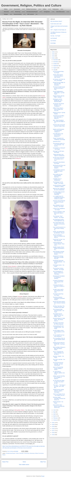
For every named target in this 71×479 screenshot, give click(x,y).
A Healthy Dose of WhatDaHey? (57, 179)
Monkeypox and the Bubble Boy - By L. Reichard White (58, 100)
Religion (6, 14)
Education (6, 11)
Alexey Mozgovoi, (12, 266)
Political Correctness (31, 9)
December (55, 59)
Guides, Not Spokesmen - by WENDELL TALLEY (59, 232)
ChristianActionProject (32, 11)
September (56, 65)
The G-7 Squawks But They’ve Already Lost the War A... (58, 353)
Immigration (47, 11)
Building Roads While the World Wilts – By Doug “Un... (59, 344)
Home (24, 461)
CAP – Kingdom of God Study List (58, 29)
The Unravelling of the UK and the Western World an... (59, 339)
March (54, 416)
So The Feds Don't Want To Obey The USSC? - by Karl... (58, 382)
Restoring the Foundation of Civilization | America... (59, 277)
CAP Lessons (30, 14)
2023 (53, 56)
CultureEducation (60, 11)
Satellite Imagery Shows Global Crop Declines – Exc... (59, 248)
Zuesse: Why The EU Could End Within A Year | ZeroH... (58, 76)
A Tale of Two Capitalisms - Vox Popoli (59, 209)
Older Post (43, 461)
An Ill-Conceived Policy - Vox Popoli (58, 72)
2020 (53, 424)
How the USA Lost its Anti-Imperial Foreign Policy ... (59, 126)
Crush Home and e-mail (55, 23)
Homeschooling (17, 14)
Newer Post (5, 461)
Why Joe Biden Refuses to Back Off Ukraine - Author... (59, 348)
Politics (6, 9)
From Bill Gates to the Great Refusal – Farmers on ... (58, 135)
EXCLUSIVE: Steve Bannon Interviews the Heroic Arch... (58, 406)
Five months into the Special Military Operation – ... (57, 175)
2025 (53, 52)
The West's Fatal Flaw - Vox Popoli (58, 294)
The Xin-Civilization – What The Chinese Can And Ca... (59, 236)
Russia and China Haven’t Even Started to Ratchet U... (59, 303)
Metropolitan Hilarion (19, 410)
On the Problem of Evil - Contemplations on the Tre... (58, 332)
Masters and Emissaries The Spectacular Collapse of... (58, 130)
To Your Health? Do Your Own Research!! (58, 335)
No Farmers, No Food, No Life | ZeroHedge (59, 80)
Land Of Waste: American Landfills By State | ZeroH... (59, 171)
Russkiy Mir (18, 158)
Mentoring (17, 11)
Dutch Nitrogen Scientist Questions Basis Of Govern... (58, 253)
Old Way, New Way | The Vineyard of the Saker (58, 307)
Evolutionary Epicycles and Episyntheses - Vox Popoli (59, 262)
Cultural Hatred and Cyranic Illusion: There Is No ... (58, 244)
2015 (53, 434)
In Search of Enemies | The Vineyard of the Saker (58, 282)
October (55, 63)
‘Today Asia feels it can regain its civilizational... (59, 155)
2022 (53, 58)
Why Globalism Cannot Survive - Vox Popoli (58, 206)
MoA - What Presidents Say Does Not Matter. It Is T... (59, 121)
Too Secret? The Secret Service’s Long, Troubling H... (58, 105)
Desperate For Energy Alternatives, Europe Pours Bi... (58, 257)
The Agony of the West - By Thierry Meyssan (58, 323)
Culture (44, 9)
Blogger (42, 476)
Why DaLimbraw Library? (56, 21)
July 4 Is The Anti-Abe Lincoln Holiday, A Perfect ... (58, 368)
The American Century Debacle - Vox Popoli (58, 269)
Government (17, 9)
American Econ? (57, 141)
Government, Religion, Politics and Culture (31, 5)
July (54, 69)
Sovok (6, 148)
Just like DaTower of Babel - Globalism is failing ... (59, 186)
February (55, 418)
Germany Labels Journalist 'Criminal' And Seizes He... (59, 398)
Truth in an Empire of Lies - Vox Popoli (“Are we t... (59, 394)
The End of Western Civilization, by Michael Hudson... (59, 298)
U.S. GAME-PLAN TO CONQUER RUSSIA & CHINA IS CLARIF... (58, 197)
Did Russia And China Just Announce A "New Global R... (59, 166)
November (55, 61)
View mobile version (24, 464)
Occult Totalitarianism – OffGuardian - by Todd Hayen (58, 93)
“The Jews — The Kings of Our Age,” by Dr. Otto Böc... (59, 386)
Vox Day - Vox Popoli (55, 35)
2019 (53, 426)
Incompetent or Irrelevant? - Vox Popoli (59, 148)
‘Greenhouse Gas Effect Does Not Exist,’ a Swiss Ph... (58, 117)
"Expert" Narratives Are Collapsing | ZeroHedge (59, 139)
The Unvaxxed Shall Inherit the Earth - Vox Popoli (58, 310)
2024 (53, 54)
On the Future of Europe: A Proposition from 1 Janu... (58, 159)
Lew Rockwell (53, 38)
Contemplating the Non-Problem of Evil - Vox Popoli (58, 327)
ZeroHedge (53, 43)
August (55, 67)
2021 (53, 422)
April (54, 414)
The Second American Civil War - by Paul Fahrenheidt (58, 364)
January (55, 420)
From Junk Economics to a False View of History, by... (59, 228)
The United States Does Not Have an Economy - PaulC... (59, 224)
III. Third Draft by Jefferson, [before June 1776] (59, 373)
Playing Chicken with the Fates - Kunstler (58, 96)
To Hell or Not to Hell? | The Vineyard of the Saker (58, 291)
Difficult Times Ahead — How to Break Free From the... (58, 109)
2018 (53, 428)
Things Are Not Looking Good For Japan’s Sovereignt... (58, 391)
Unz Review (53, 40)
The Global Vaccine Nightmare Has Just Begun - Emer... (58, 315)
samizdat (20, 296)
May (54, 412)
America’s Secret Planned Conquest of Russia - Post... (59, 202)
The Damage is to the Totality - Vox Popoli (58, 182)
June (54, 410)
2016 (53, 432)
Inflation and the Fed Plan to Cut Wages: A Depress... (59, 377)
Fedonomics (56, 9)
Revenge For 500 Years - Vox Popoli (59, 152)
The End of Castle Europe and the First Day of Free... (59, 88)
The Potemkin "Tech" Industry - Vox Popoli (58, 217)
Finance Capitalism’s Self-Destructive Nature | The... (59, 213)
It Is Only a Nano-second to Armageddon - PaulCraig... (58, 193)
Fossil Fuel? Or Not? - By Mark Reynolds (59, 240)
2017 (53, 430)
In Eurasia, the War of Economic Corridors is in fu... (58, 286)
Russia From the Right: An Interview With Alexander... (59, 84)
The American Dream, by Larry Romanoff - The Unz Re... (58, 145)
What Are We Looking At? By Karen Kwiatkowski (59, 189)
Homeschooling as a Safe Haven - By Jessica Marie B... (59, 319)
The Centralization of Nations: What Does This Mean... (58, 273)
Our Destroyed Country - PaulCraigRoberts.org (58, 220)
